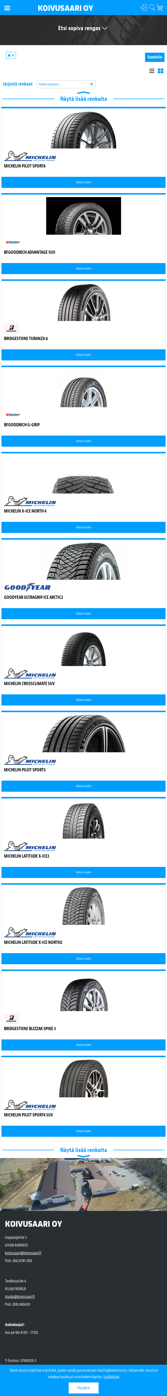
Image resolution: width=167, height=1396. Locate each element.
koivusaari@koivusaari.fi (23, 1253)
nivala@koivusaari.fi (20, 1296)
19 (13, 55)
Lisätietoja (111, 1376)
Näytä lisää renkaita (83, 99)
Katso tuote (83, 182)
